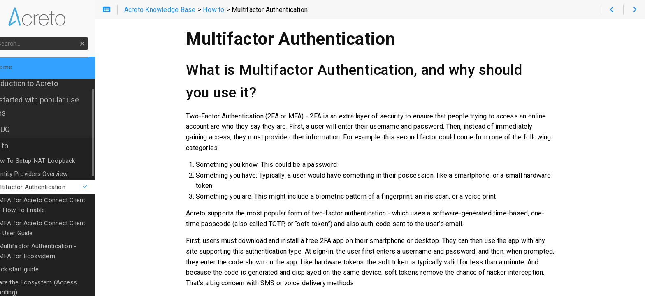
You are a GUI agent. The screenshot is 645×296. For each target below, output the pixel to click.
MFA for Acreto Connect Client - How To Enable (65, 205)
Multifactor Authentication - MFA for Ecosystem (66, 251)
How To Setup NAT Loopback (55, 160)
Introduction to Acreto (43, 83)
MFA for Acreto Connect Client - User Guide (65, 228)
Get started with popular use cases (53, 106)
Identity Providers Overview (51, 174)
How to (18, 146)
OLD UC (19, 129)
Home (20, 67)
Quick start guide (36, 269)
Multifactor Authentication (64, 187)
